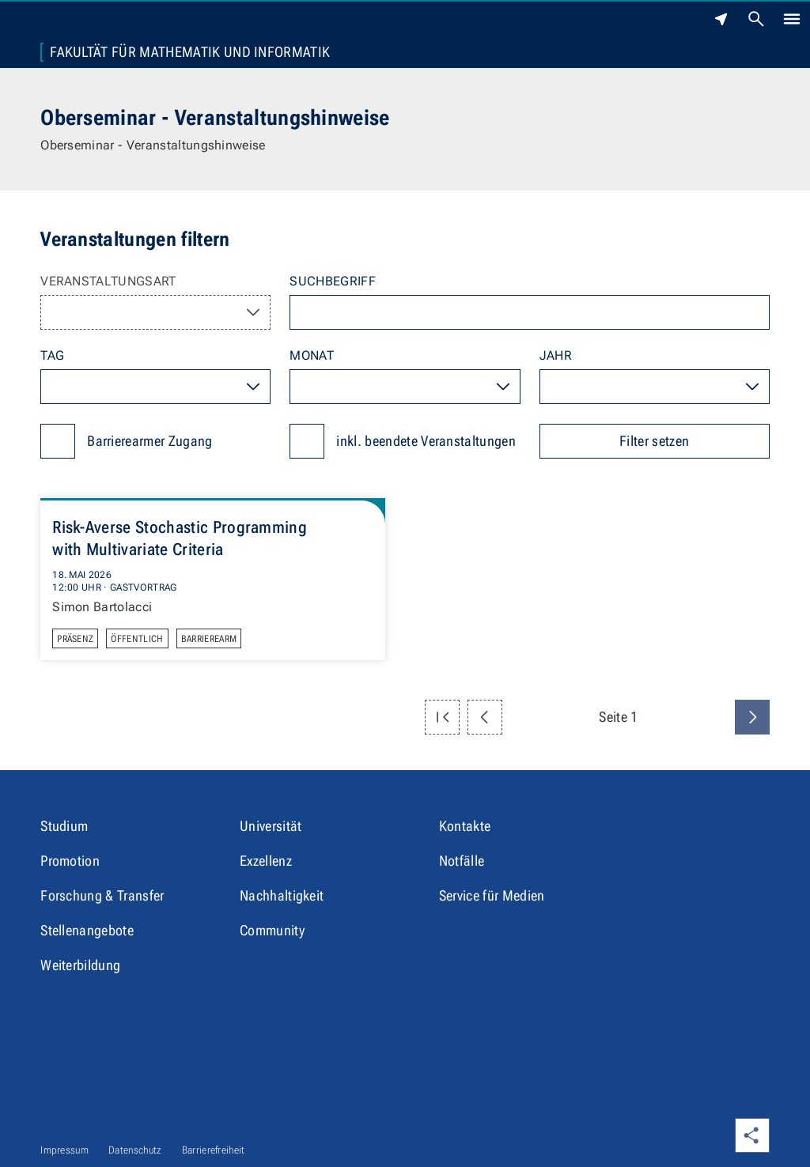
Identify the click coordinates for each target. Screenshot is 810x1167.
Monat (312, 355)
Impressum (64, 1150)
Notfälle (462, 860)
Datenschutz (135, 1150)
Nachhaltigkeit (282, 895)
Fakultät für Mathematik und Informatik (190, 52)
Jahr (555, 355)
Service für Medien (492, 895)
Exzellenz (266, 860)
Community (272, 930)
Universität (271, 826)
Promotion (70, 860)
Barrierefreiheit (213, 1150)
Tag (52, 355)
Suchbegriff (333, 281)
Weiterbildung (80, 965)
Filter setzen (654, 440)
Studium (64, 826)
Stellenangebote (87, 930)
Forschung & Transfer (102, 895)
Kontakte (465, 826)
